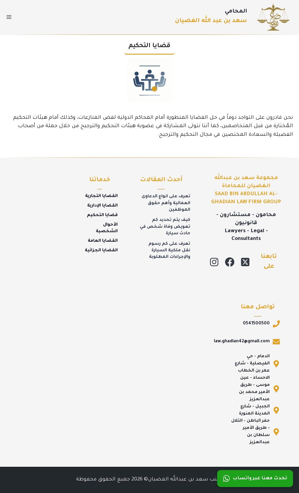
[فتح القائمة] (9, 17)
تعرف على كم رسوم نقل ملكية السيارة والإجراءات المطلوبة (169, 251)
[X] (245, 262)
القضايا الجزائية (101, 250)
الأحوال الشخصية (107, 228)
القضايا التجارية (101, 196)
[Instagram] (214, 262)
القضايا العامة (103, 241)
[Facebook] (229, 262)
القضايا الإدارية (102, 206)
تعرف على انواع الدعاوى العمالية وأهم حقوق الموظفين (166, 203)
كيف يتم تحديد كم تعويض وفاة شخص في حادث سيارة (165, 227)
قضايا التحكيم (102, 215)
